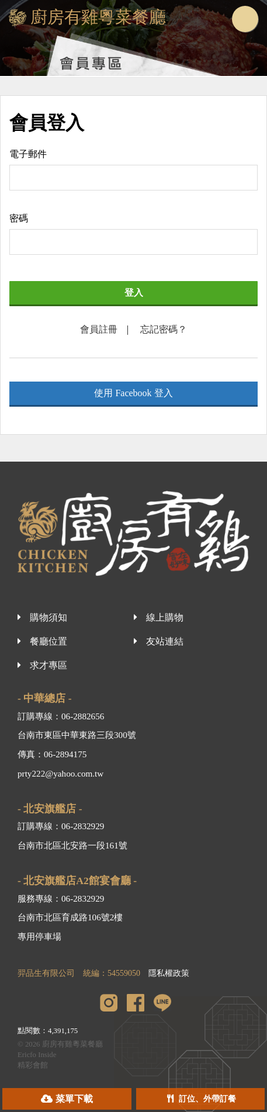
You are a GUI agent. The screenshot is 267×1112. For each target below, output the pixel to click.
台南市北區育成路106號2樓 (70, 917)
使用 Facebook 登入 (133, 393)
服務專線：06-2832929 (61, 898)
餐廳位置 (48, 641)
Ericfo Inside (37, 1055)
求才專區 (48, 665)
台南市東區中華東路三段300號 (77, 735)
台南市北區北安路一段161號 (72, 845)
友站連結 (164, 641)
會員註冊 (98, 329)
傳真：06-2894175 (52, 754)
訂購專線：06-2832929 (61, 826)
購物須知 (48, 617)
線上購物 (164, 617)
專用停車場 (39, 936)
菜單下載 (74, 1099)
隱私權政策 (168, 973)
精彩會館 (33, 1065)
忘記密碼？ (163, 329)
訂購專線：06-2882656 (61, 716)
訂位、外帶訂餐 (207, 1098)
